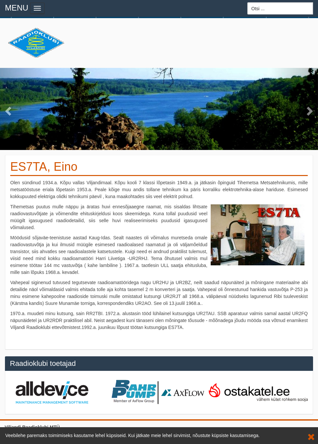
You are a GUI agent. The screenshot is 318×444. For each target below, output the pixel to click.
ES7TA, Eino (43, 166)
